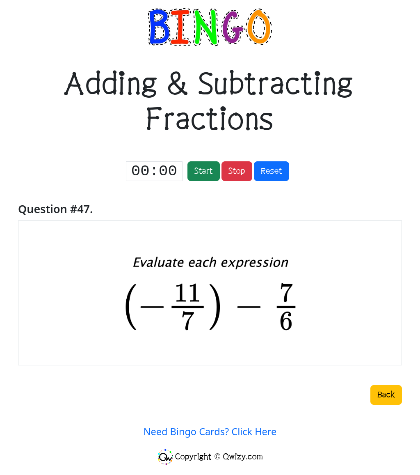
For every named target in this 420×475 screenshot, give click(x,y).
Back (386, 395)
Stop (236, 171)
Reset (271, 171)
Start (203, 171)
